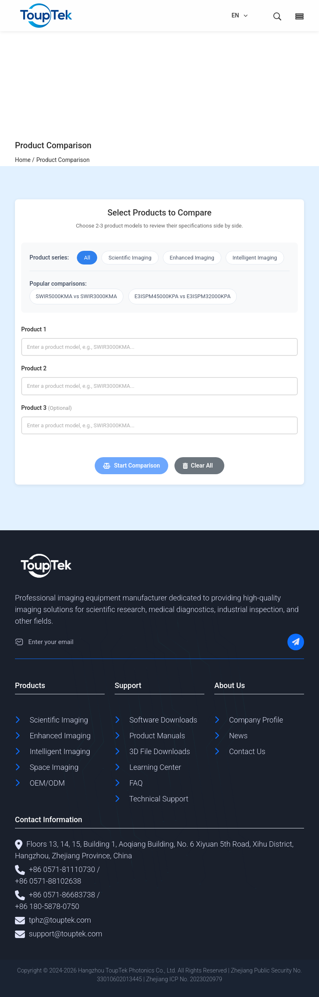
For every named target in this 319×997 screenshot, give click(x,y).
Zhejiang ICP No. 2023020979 (184, 979)
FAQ (135, 783)
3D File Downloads (159, 751)
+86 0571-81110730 (62, 869)
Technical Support (159, 798)
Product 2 (34, 368)
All (87, 258)
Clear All (198, 465)
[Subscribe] (295, 642)
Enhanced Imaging (192, 258)
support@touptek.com (65, 933)
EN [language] (235, 15)
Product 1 (34, 329)
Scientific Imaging (129, 258)
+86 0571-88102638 (48, 881)
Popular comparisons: (58, 283)
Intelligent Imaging (255, 258)
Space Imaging (54, 767)
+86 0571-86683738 (62, 894)
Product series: (49, 257)
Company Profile (256, 719)
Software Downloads (163, 719)
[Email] (19, 642)
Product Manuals (157, 735)
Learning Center (155, 767)
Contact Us (247, 751)
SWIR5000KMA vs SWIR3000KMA (76, 296)
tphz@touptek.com (60, 920)
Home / (24, 160)
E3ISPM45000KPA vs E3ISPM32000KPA (183, 296)
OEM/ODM (47, 783)
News (238, 735)
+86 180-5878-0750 (47, 906)
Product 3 (46, 407)
